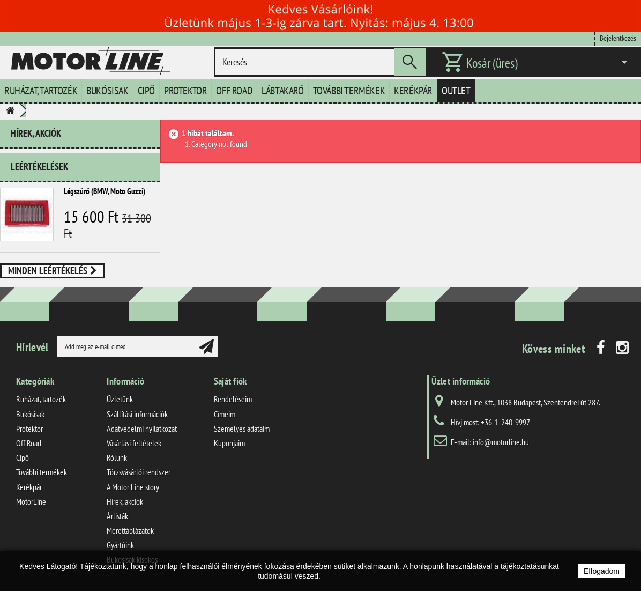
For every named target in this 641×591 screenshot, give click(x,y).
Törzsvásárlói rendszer (138, 472)
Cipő (146, 91)
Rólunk (117, 457)
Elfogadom (602, 571)
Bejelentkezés (618, 38)
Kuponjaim (229, 443)
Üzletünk (120, 399)
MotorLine (31, 501)
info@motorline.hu (501, 442)
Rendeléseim (233, 399)
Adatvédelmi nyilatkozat (142, 428)
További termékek (349, 91)
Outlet (456, 91)
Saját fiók (230, 381)
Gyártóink (120, 545)
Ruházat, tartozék (40, 91)
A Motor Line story (133, 487)
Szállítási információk (137, 414)
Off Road (234, 91)
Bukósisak (107, 91)
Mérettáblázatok (130, 530)
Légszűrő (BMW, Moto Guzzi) (104, 191)
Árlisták (117, 516)
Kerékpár (413, 91)
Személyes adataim (242, 428)
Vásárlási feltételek (134, 443)
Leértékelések (39, 166)
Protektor (185, 91)
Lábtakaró (282, 91)
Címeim (224, 414)
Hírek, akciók (36, 133)
